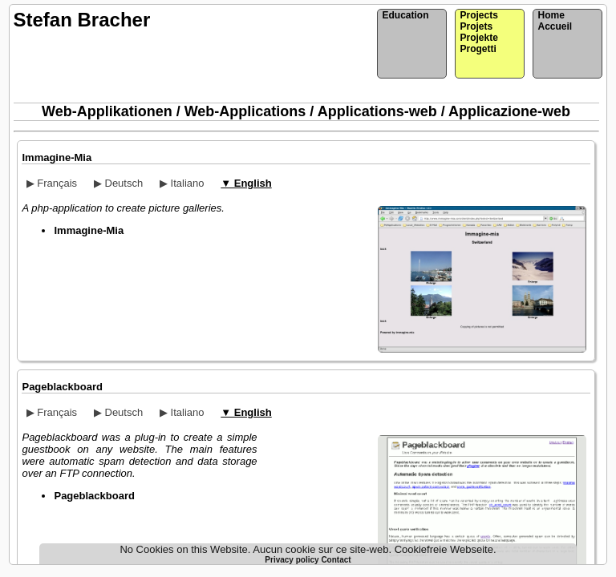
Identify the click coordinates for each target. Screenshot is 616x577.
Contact (336, 559)
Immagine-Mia (56, 157)
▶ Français (51, 183)
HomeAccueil (554, 21)
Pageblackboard (62, 387)
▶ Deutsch (118, 183)
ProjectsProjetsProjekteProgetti (478, 32)
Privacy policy (293, 559)
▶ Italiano (182, 183)
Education (405, 15)
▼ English (246, 183)
